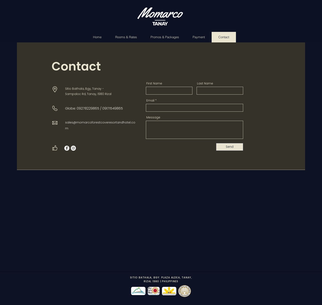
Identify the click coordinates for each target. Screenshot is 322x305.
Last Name (205, 83)
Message (153, 117)
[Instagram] (73, 148)
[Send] (229, 147)
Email (150, 100)
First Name (154, 83)
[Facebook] (66, 148)
